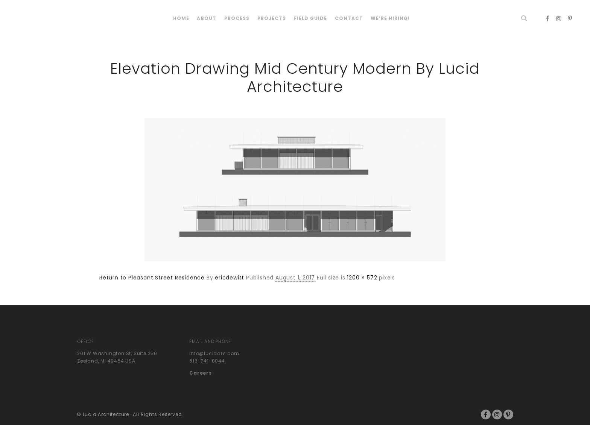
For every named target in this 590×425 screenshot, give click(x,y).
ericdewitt (229, 277)
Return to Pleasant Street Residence (152, 277)
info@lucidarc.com (214, 353)
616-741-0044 (207, 361)
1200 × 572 (362, 277)
